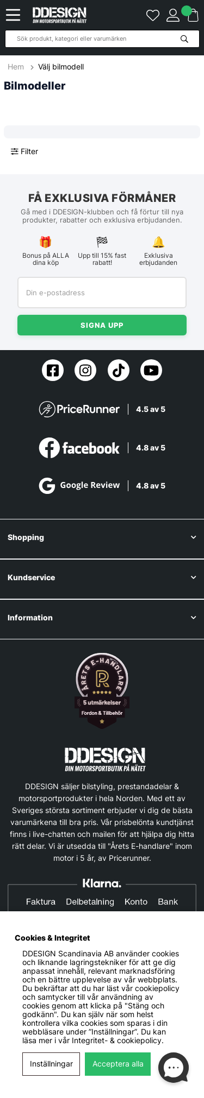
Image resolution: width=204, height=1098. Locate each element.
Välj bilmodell (61, 66)
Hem (17, 66)
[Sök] (102, 39)
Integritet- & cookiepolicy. (118, 1040)
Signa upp (102, 325)
